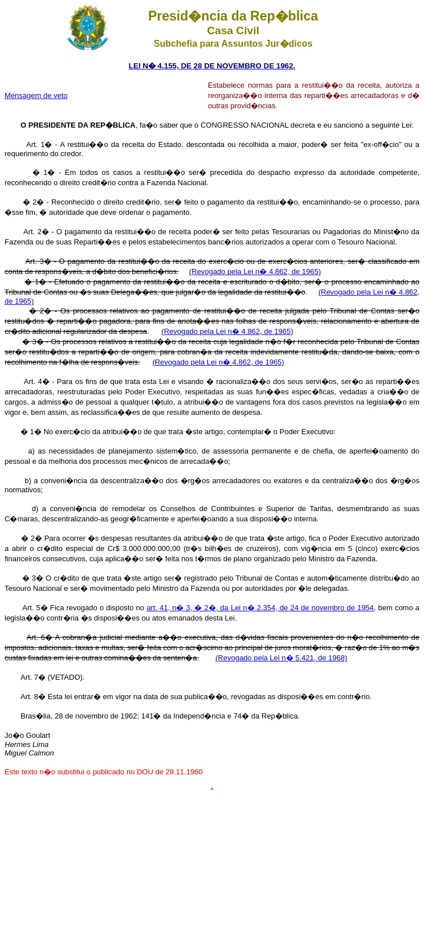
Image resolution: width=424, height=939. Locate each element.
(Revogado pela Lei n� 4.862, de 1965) (255, 271)
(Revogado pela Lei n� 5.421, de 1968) (281, 658)
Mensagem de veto (36, 95)
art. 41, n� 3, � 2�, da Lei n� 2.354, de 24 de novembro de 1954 (260, 607)
